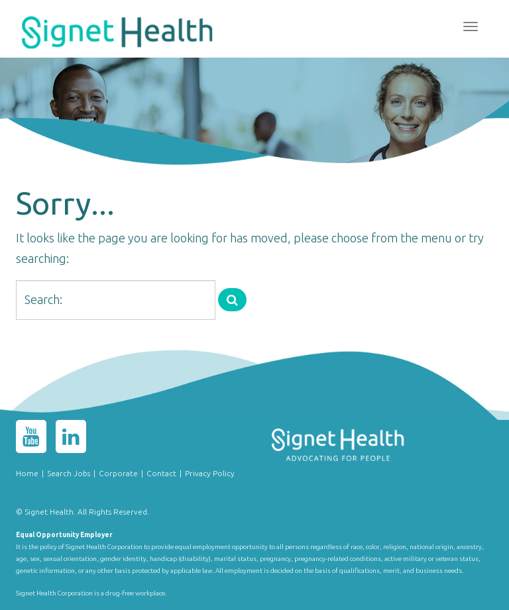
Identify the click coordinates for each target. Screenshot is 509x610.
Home (27, 473)
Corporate (118, 473)
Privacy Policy (210, 473)
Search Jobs (68, 473)
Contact (161, 473)
